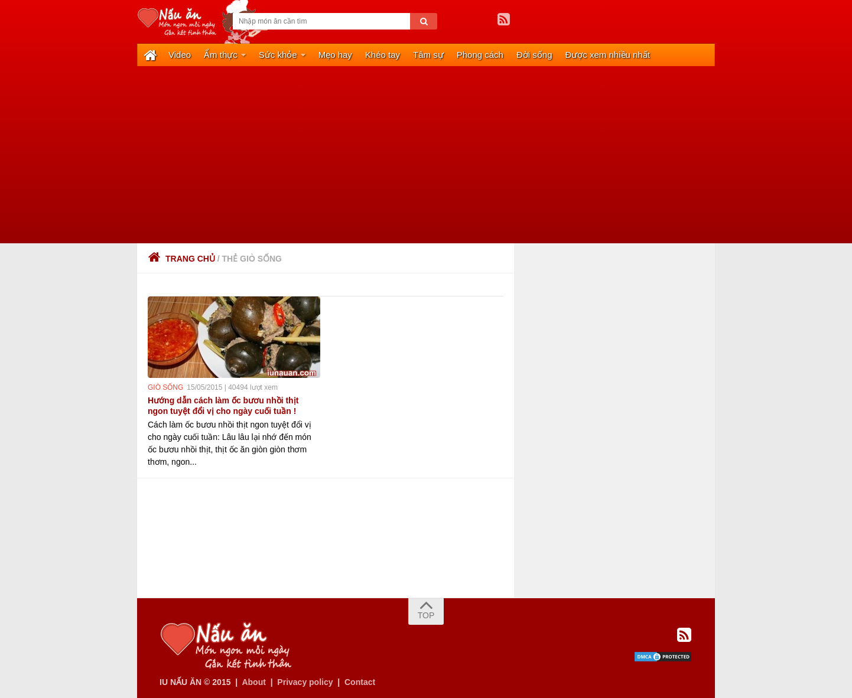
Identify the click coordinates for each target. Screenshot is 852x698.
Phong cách (480, 55)
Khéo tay (382, 55)
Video (179, 55)
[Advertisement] (426, 154)
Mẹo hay (335, 55)
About (253, 682)
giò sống (165, 387)
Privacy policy (305, 682)
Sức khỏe (278, 55)
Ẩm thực (221, 55)
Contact (359, 682)
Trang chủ (181, 258)
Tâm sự (428, 55)
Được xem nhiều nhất (607, 55)
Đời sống (534, 55)
